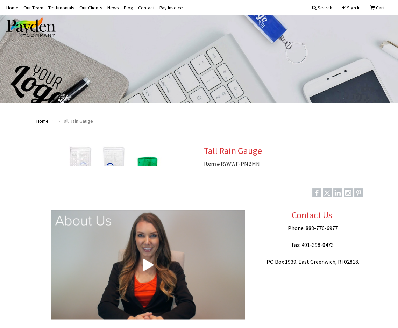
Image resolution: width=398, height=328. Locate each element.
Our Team (33, 8)
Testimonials (61, 8)
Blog (128, 8)
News (113, 8)
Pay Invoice (171, 8)
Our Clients (90, 8)
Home (12, 8)
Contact (146, 8)
